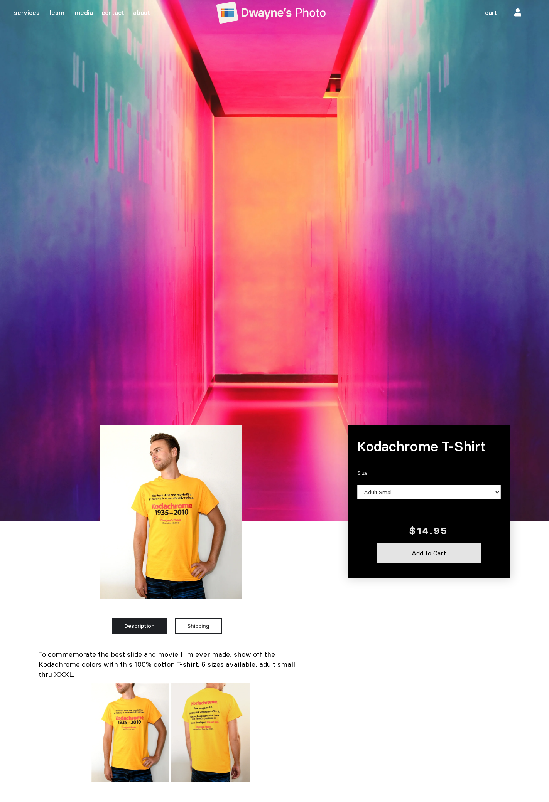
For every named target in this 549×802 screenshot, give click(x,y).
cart (491, 13)
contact (112, 13)
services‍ (27, 13)
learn (57, 13)
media (84, 13)
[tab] (139, 626)
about (141, 13)
